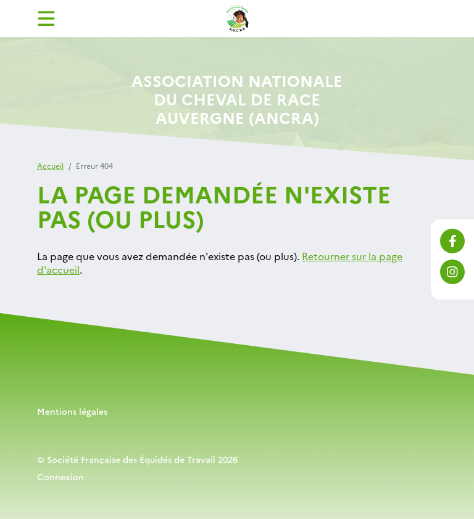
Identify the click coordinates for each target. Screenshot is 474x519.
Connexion (60, 476)
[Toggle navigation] (46, 18)
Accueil (50, 165)
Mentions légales (72, 411)
